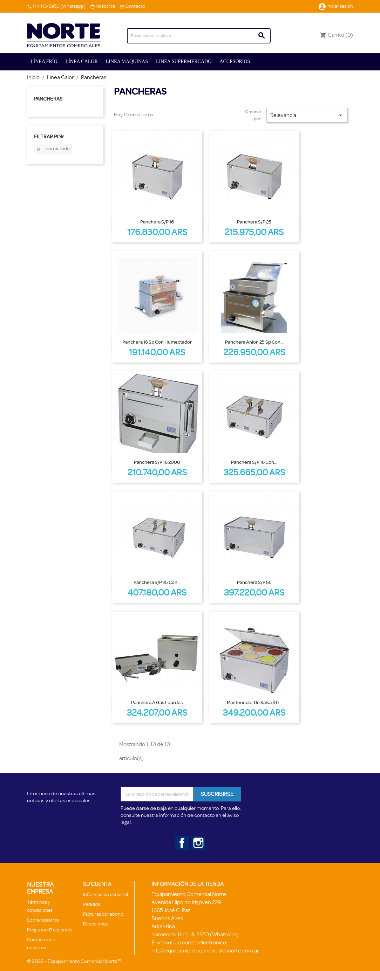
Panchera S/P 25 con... (157, 582)
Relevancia (307, 115)
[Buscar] (199, 35)
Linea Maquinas (127, 61)
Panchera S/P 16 (157, 222)
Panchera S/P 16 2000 (157, 462)
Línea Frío (43, 61)
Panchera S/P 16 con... (254, 462)
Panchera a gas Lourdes (157, 702)
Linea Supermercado (183, 61)
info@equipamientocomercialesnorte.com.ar (205, 951)
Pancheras (48, 99)
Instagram (197, 841)
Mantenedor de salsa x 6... (254, 702)
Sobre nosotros (43, 920)
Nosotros (105, 6)
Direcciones (95, 924)
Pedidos (91, 904)
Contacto (135, 6)
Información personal (105, 894)
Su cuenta (97, 884)
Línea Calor (82, 61)
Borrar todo (53, 149)
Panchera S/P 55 (254, 582)
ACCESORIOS (234, 61)
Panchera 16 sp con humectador (157, 342)
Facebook (180, 841)
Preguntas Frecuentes (49, 929)
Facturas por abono (103, 914)
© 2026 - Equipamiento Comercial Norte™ (74, 961)
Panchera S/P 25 (254, 222)
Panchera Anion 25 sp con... (254, 342)
